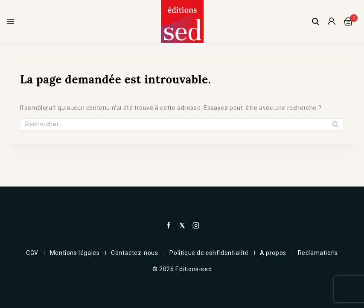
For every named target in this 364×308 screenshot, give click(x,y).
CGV (29, 252)
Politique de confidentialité (209, 252)
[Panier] (351, 21)
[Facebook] (168, 225)
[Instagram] (196, 225)
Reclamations (321, 252)
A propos (275, 252)
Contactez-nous (134, 252)
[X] (182, 225)
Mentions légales (73, 252)
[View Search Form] (315, 21)
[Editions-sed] (182, 21)
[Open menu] (10, 21)
